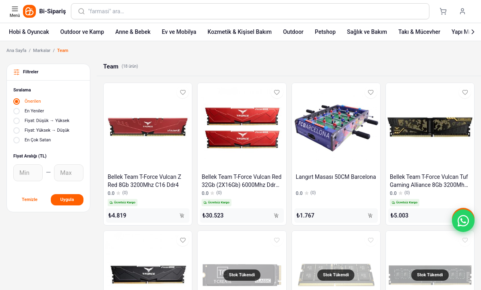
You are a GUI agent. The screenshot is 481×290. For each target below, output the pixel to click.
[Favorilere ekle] (183, 92)
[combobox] (255, 11)
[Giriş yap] (462, 11)
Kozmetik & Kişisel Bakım (240, 32)
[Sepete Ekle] (182, 215)
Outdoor (293, 32)
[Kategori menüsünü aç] (15, 11)
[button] (463, 220)
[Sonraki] (473, 32)
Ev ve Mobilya (179, 32)
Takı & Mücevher (419, 32)
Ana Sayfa (16, 50)
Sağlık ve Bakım (367, 32)
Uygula (67, 199)
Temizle (29, 199)
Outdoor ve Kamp (82, 32)
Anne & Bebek (132, 32)
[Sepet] (443, 11)
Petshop (325, 32)
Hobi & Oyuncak (29, 32)
